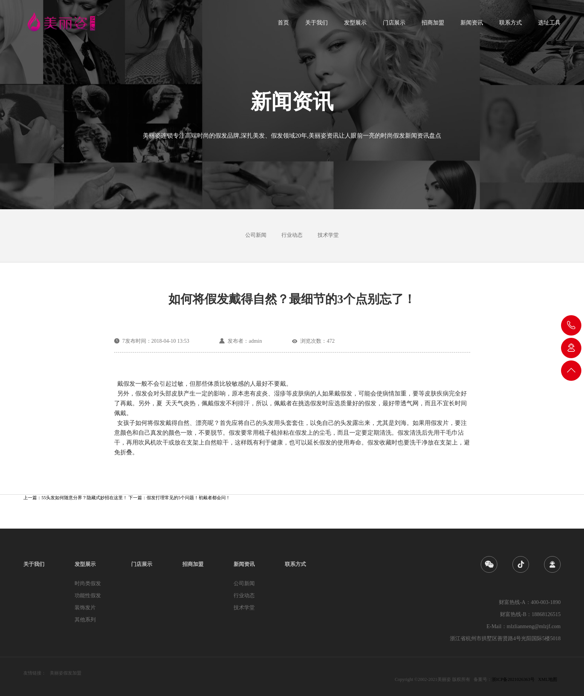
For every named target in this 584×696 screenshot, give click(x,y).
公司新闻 (255, 235)
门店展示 (394, 25)
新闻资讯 (471, 25)
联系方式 (510, 25)
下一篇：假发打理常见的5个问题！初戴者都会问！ (179, 497)
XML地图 (547, 679)
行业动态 (292, 235)
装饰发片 (85, 607)
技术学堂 (328, 235)
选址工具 (549, 25)
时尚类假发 (88, 583)
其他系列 (85, 619)
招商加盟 (433, 25)
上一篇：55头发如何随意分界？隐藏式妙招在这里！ (75, 497)
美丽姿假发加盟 (65, 673)
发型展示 (355, 25)
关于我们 (316, 25)
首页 (283, 25)
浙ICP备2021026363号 (513, 679)
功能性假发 (88, 595)
